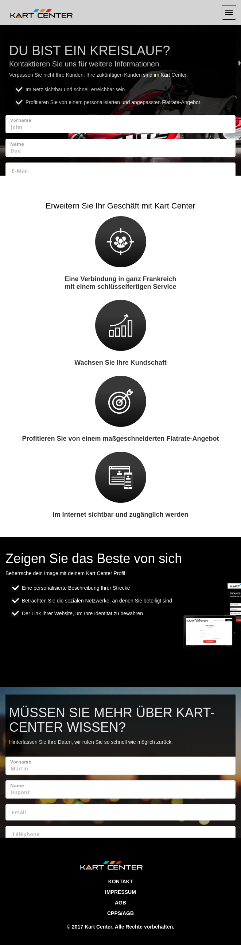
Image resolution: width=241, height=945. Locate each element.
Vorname (20, 120)
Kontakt (120, 881)
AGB (120, 903)
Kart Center (98, 927)
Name (17, 144)
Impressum (120, 892)
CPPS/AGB (120, 913)
